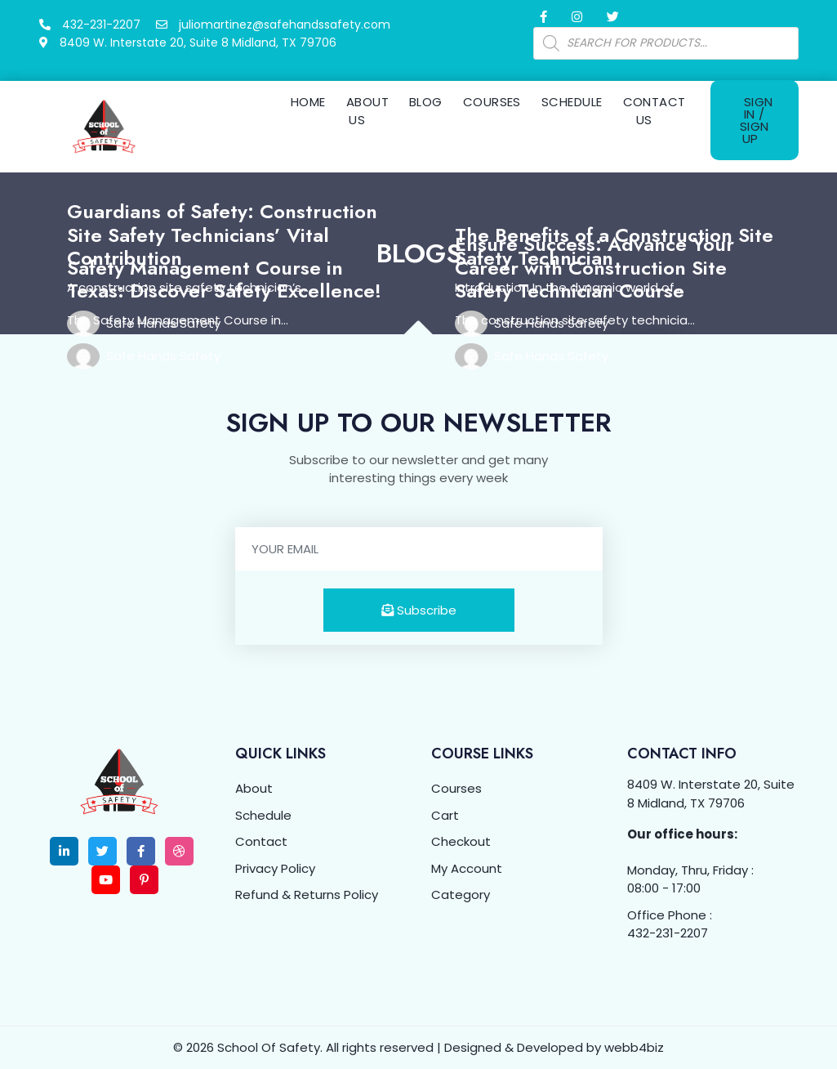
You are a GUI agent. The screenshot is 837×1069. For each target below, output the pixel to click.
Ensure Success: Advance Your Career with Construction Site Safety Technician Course (594, 268)
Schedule (572, 101)
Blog (426, 101)
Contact (261, 841)
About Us (367, 111)
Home (308, 101)
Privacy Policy (275, 868)
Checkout (461, 841)
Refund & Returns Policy (306, 894)
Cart (445, 815)
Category (460, 894)
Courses (492, 101)
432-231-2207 (667, 933)
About (254, 788)
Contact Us (654, 111)
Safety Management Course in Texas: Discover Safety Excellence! (224, 279)
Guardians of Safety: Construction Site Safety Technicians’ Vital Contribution (222, 235)
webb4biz (634, 1047)
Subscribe (418, 610)
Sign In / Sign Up (756, 120)
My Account (466, 868)
